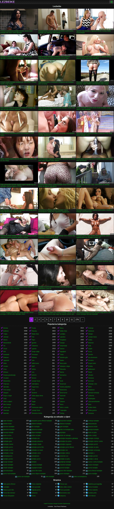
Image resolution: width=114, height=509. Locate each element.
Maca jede (63, 363)
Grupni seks (92, 363)
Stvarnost (63, 384)
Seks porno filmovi (9, 484)
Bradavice (91, 390)
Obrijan (90, 334)
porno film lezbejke (66, 471)
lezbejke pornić (93, 444)
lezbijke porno (36, 459)
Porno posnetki (65, 490)
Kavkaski (6, 354)
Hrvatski (6, 378)
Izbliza (34, 369)
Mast (89, 404)
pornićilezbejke (8, 471)
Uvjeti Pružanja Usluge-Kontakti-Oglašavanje (57, 503)
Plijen (33, 340)
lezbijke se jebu (65, 459)
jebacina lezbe (93, 426)
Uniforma (91, 396)
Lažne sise (6, 407)
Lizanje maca (92, 337)
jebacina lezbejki (37, 429)
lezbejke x (91, 453)
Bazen (62, 398)
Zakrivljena (35, 384)
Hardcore (91, 331)
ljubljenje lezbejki (65, 462)
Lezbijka (62, 334)
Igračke (34, 343)
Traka (61, 354)
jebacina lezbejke (9, 429)
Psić (33, 337)
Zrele (33, 390)
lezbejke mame (8, 444)
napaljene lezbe (37, 468)
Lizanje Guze (36, 381)
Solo (33, 360)
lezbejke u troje (8, 453)
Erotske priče (92, 493)
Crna (4, 369)
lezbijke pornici (8, 459)
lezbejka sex (36, 438)
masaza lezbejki (37, 465)
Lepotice (62, 337)
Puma (33, 398)
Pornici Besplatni (8, 496)
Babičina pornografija (95, 484)
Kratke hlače (92, 407)
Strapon (5, 393)
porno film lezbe (37, 471)
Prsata (34, 328)
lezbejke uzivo (36, 453)
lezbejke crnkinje (93, 438)
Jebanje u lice (92, 384)
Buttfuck (6, 331)
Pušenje (90, 328)
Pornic (34, 496)
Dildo (5, 363)
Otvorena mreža (37, 413)
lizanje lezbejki (8, 462)
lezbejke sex (64, 450)
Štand (90, 372)
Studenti (34, 393)
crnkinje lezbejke (93, 421)
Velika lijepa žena (37, 396)
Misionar (91, 343)
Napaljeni (63, 351)
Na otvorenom (92, 357)
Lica (33, 372)
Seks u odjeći (7, 401)
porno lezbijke (92, 473)
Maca (61, 328)
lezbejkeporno (7, 456)
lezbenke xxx (64, 456)
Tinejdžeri (63, 340)
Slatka (90, 340)
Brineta (5, 328)
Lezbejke (6, 487)
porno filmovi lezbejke (95, 471)
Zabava (62, 401)
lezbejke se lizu (8, 450)
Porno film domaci (9, 493)
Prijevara (6, 384)
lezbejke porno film (38, 447)
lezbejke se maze (37, 450)
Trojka (5, 334)
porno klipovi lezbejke (39, 473)
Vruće (5, 348)
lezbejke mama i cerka (95, 441)
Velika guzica (92, 410)
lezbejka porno (8, 438)
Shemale (6, 410)
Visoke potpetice (65, 387)
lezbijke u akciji (93, 459)
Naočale (6, 413)
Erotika (90, 366)
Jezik (61, 381)
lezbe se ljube (36, 435)
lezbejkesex (35, 456)
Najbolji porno (36, 490)
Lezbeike (7, 2)
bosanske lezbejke (66, 421)
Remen (34, 378)
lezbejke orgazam (65, 444)
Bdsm (33, 404)
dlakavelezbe (92, 424)
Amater (5, 366)
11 (72, 320)
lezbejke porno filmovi (67, 447)
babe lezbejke (7, 421)
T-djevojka (63, 410)
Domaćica (63, 375)
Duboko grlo (64, 357)
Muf (4, 351)
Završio (90, 354)
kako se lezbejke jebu (67, 429)
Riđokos (34, 357)
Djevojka (6, 387)
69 (60, 378)
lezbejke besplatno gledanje (69, 438)
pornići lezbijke (64, 468)
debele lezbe (7, 424)
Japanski (6, 360)
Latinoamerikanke (94, 401)
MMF (33, 366)
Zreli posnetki (36, 487)
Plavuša (34, 331)
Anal (89, 346)
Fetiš (4, 398)
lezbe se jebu (92, 432)
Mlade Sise (35, 334)
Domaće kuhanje (93, 393)
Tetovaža (63, 369)
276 (77, 320)
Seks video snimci (66, 487)
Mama (5, 340)
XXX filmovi (92, 496)
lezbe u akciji (92, 435)
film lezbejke (36, 426)
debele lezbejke (37, 424)
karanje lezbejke (93, 429)
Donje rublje (35, 351)
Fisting (62, 413)
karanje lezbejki (8, 432)
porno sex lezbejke (23, 476)
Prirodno (91, 360)
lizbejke (34, 462)
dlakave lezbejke (65, 424)
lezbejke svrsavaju (94, 450)
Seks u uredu (64, 407)
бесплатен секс (65, 493)
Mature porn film (8, 490)
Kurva (90, 351)
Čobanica (35, 346)
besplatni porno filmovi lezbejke (42, 421)
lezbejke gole (7, 441)
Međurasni (91, 369)
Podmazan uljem (37, 407)
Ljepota (34, 348)
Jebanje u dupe (65, 366)
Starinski (62, 396)
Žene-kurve (63, 393)
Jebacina (34, 493)
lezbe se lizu (7, 435)
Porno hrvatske (93, 487)
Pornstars (35, 354)
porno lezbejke (64, 473)
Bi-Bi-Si (34, 375)
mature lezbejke (93, 465)
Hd (4, 346)
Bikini (90, 387)
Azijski (90, 348)
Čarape (62, 343)
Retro (61, 404)
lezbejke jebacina (37, 441)
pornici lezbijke (93, 468)
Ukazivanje (63, 346)
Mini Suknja (7, 404)
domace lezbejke (8, 426)
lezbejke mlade (36, 444)
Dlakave (6, 357)
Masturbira (6, 381)
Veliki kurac (35, 363)
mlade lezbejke (8, 468)
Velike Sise (63, 331)
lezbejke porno (8, 447)
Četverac (91, 378)
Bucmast (91, 381)
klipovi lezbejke (36, 432)
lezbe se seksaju (65, 435)
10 (67, 320)
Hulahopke (91, 398)
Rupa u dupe (7, 396)
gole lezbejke (64, 426)
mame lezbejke (8, 465)
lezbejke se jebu (93, 447)
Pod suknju (6, 390)
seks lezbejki (50, 476)
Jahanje (5, 337)
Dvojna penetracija (9, 375)
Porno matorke (36, 484)
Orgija (34, 401)
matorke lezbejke (65, 465)
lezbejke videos (65, 453)
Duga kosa (35, 387)
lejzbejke (63, 432)
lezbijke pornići (93, 456)
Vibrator (90, 375)
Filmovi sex (63, 484)
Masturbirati (7, 343)
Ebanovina (63, 390)
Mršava (5, 372)
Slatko (62, 360)
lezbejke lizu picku (66, 441)
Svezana (91, 413)
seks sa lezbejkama (80, 476)
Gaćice (62, 348)
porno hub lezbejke (9, 473)
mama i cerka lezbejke (95, 462)
